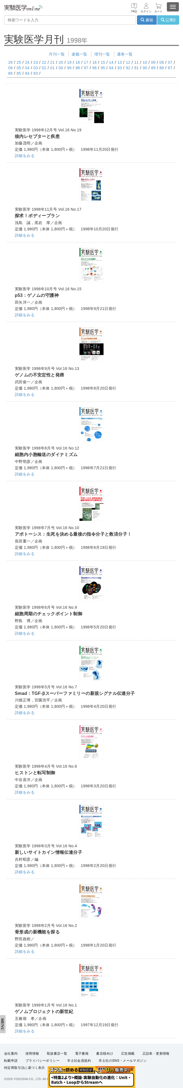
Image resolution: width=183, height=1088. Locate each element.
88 (161, 68)
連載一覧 (79, 54)
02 (44, 68)
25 (19, 62)
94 (111, 68)
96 (94, 68)
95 (103, 68)
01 (52, 68)
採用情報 (32, 1053)
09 (153, 62)
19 (69, 62)
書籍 (147, 20)
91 (136, 68)
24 (27, 62)
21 (52, 62)
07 (170, 62)
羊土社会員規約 (79, 1061)
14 (111, 62)
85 (19, 73)
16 (94, 62)
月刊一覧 (57, 54)
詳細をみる (25, 155)
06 (10, 68)
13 (120, 62)
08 (161, 62)
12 (128, 62)
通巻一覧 (125, 54)
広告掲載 (128, 1053)
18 (77, 62)
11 (136, 62)
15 (103, 62)
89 (153, 68)
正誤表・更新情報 (156, 1053)
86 (10, 73)
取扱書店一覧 (57, 1053)
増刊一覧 (102, 54)
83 (35, 73)
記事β (168, 20)
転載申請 (11, 1061)
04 (27, 68)
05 (19, 68)
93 (120, 68)
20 (61, 62)
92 (128, 68)
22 (44, 62)
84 (27, 73)
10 (145, 62)
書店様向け (104, 1053)
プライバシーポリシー (42, 1061)
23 (35, 62)
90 (145, 68)
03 (35, 68)
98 (77, 68)
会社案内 (11, 1053)
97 (86, 68)
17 (86, 62)
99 (69, 68)
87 (170, 68)
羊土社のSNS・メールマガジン (123, 1061)
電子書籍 (82, 1053)
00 (61, 68)
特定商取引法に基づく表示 (24, 1068)
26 (10, 62)
